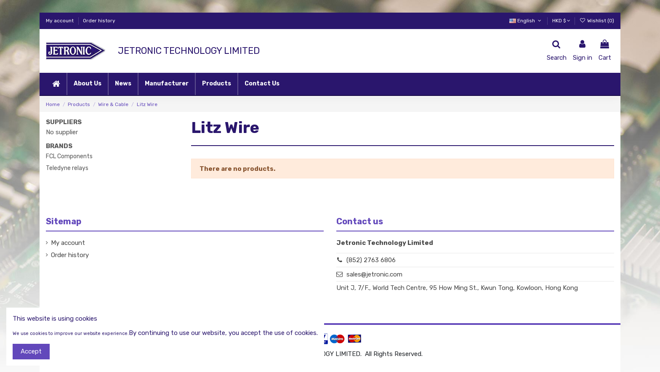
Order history (99, 21)
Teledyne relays (67, 168)
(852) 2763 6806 (371, 260)
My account (60, 21)
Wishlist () (597, 21)
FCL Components (69, 156)
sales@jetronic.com (374, 274)
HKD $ (561, 21)
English (526, 21)
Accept (31, 351)
